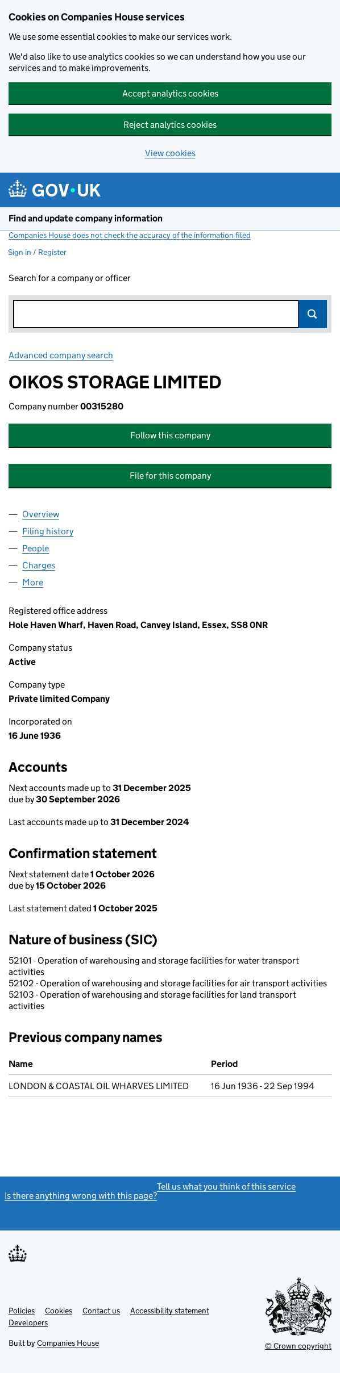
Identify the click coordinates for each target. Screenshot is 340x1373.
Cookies (58, 1310)
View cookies (170, 153)
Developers (28, 1322)
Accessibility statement (169, 1310)
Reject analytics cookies (170, 124)
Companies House (68, 1343)
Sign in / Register (37, 252)
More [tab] (32, 582)
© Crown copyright (298, 1346)
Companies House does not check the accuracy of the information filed (130, 235)
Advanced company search (61, 355)
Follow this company (170, 435)
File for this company (170, 475)
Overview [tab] (40, 514)
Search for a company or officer (70, 278)
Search (312, 314)
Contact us (101, 1310)
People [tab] (35, 548)
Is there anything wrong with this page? (81, 1195)
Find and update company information (86, 218)
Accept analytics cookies (170, 93)
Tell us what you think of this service (226, 1186)
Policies (22, 1310)
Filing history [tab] (47, 531)
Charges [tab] (38, 565)
